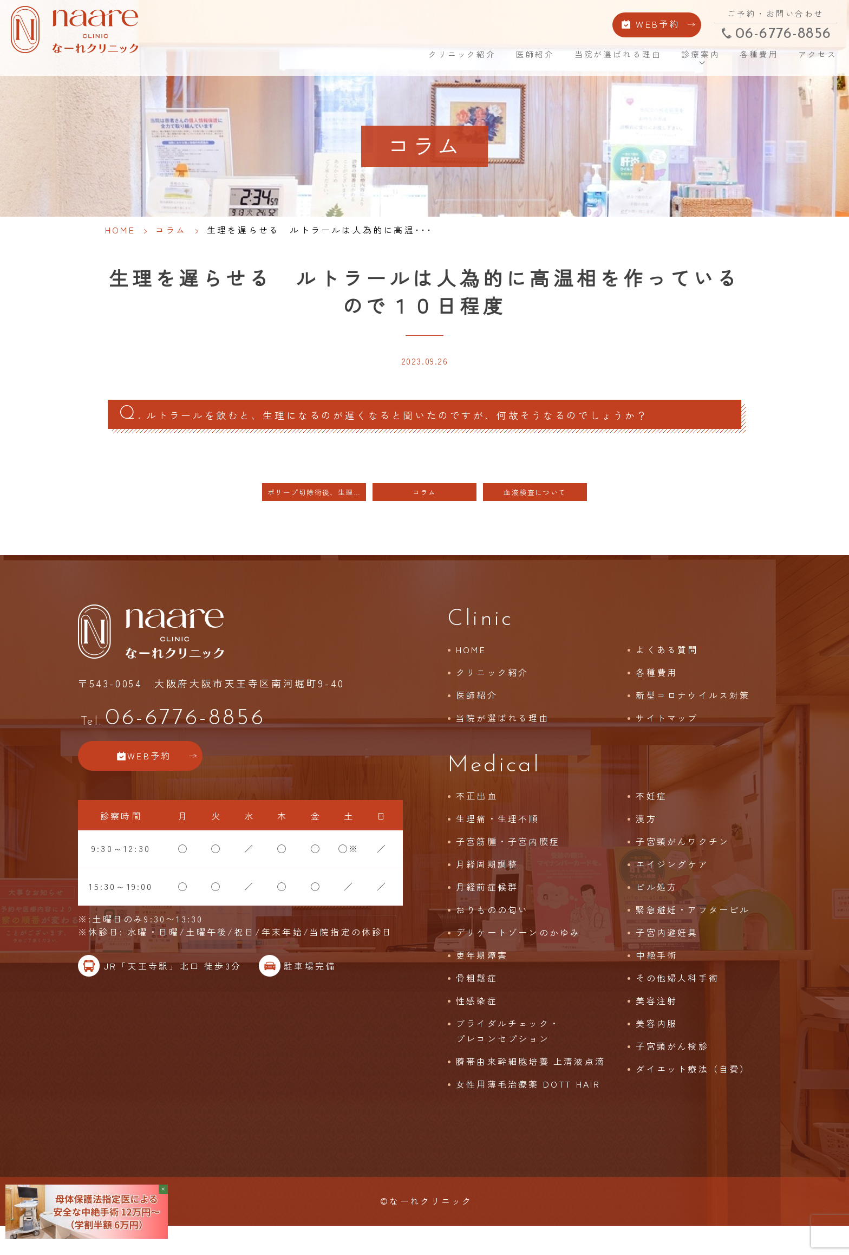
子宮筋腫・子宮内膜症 (508, 866)
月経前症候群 (487, 912)
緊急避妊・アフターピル (693, 934)
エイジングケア (672, 889)
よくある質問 (667, 674)
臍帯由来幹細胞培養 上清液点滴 (530, 1086)
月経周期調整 (487, 889)
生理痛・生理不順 (497, 843)
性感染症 (477, 1025)
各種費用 (745, 59)
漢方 (646, 843)
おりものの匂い (492, 934)
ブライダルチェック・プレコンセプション (508, 1056)
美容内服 (656, 1048)
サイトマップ (667, 743)
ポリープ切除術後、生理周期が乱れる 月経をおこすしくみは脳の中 (316, 517)
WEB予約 (639, 26)
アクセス (802, 59)
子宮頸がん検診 (672, 1071)
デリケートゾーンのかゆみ (518, 957)
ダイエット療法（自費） (693, 1094)
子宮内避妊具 (667, 957)
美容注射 (656, 1025)
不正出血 (477, 821)
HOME (388, 59)
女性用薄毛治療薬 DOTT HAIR (528, 1109)
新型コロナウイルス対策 (693, 720)
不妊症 (651, 821)
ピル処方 (656, 912)
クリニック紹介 (448, 59)
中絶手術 (656, 980)
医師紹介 (521, 59)
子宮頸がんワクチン (682, 866)
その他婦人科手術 (677, 1003)
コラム (171, 229)
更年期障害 (482, 980)
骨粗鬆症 (477, 1003)
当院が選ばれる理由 (604, 59)
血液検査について (535, 517)
